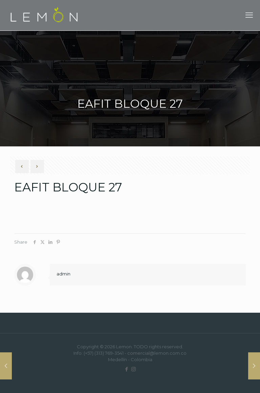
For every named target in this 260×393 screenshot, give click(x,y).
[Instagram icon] (133, 369)
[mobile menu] (249, 15)
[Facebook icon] (126, 369)
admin (63, 273)
